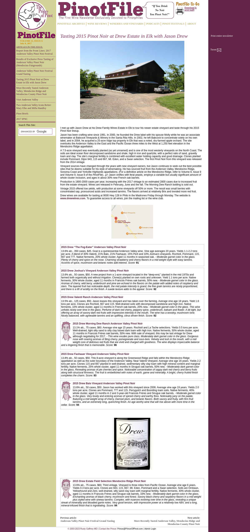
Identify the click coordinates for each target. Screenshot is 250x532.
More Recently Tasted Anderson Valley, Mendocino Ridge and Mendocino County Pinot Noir (32, 91)
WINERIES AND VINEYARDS (127, 23)
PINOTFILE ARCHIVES (71, 23)
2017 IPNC (22, 119)
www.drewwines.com (72, 198)
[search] (35, 131)
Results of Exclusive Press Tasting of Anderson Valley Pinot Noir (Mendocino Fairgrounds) (34, 62)
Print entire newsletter (222, 35)
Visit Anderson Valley (27, 99)
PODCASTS (153, 23)
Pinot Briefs (22, 113)
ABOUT (191, 23)
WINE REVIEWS (97, 23)
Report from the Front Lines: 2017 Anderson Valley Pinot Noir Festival (34, 52)
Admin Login (150, 529)
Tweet (213, 49)
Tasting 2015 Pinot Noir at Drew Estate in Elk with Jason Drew (32, 81)
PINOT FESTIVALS (173, 23)
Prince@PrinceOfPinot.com (130, 529)
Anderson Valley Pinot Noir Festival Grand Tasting (34, 72)
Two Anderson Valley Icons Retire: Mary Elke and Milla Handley (33, 107)
